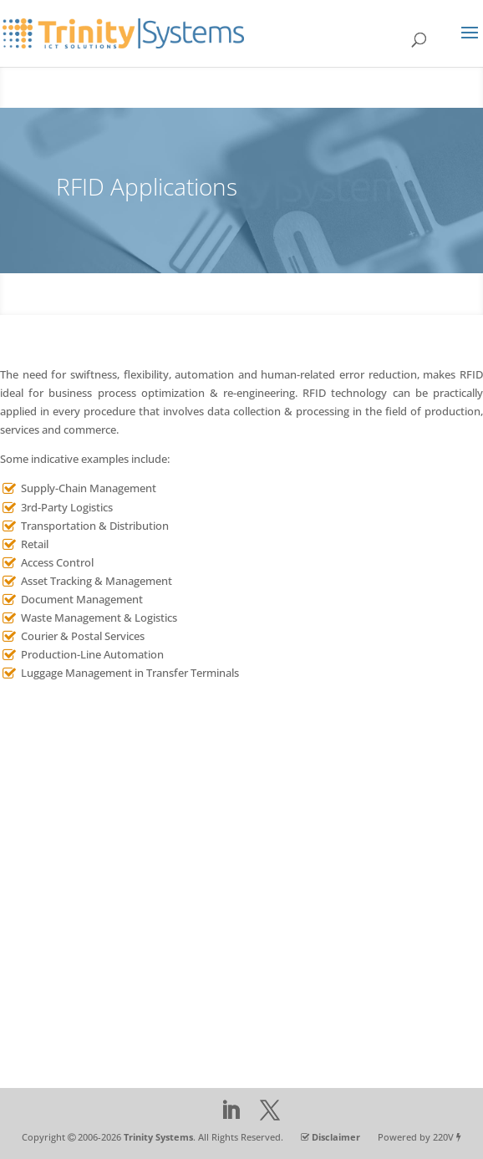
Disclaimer (336, 1137)
